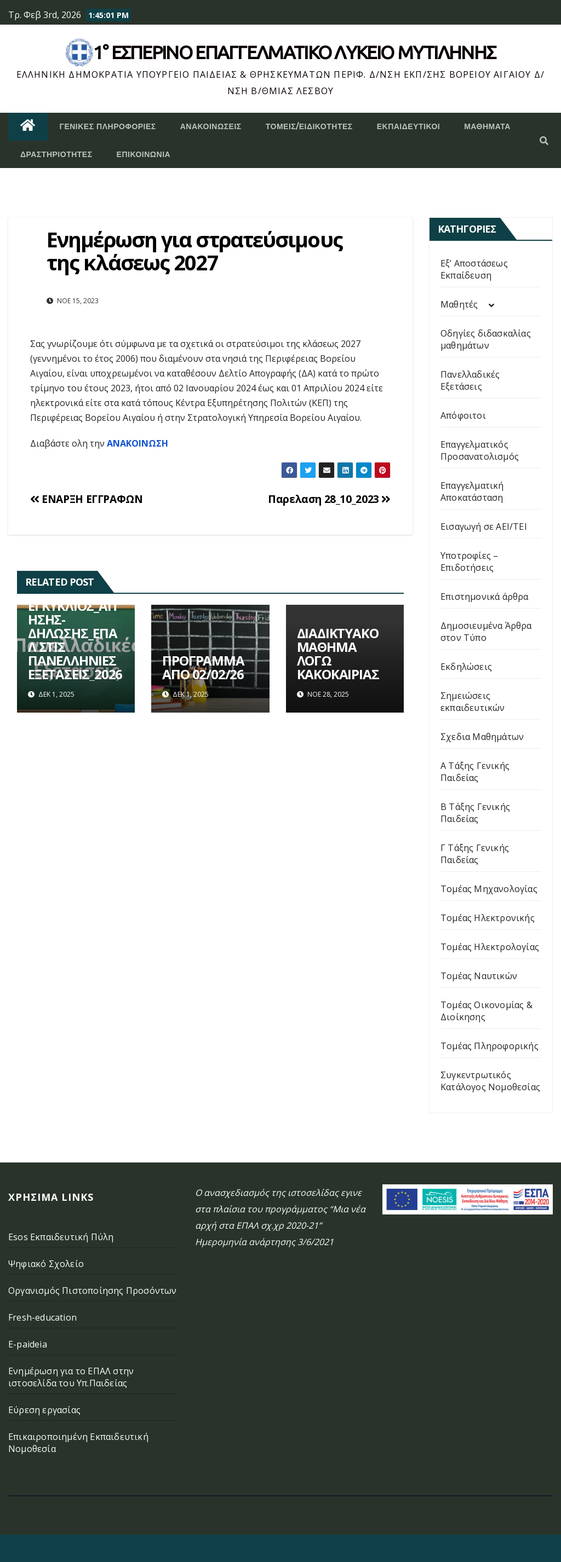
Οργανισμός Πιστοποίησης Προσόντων (92, 1291)
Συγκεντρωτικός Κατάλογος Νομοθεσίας (490, 1081)
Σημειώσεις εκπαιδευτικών (472, 702)
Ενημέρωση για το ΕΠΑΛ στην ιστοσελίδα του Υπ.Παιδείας (71, 1377)
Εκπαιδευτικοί (408, 126)
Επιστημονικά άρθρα (484, 597)
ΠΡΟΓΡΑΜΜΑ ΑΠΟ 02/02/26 (203, 667)
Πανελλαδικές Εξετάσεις (470, 380)
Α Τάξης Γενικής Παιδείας (475, 772)
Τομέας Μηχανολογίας (488, 889)
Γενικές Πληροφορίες (108, 126)
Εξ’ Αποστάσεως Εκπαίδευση (474, 269)
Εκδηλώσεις (466, 667)
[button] (544, 141)
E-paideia (27, 1344)
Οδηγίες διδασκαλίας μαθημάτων (485, 339)
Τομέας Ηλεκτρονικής (487, 918)
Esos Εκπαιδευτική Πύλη (60, 1237)
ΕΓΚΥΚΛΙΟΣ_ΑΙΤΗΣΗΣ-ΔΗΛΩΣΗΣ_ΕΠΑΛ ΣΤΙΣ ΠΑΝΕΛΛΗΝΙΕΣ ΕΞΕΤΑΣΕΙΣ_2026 (75, 640)
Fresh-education (42, 1317)
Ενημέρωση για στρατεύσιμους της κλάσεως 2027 (194, 250)
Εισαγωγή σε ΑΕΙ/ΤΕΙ (483, 526)
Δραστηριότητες (56, 154)
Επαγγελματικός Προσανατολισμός (479, 450)
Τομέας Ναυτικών (478, 976)
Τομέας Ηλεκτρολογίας (489, 947)
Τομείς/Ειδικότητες (309, 126)
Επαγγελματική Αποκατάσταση (472, 491)
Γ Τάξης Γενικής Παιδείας (474, 854)
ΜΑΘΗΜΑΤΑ (487, 126)
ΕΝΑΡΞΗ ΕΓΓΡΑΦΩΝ (86, 498)
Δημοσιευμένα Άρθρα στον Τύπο (486, 632)
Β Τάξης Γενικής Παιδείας (475, 813)
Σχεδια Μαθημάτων (482, 737)
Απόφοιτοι (463, 415)
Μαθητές (459, 304)
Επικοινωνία (144, 154)
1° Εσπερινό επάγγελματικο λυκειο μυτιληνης (294, 52)
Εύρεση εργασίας (44, 1410)
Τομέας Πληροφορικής (489, 1046)
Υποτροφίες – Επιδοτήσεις (469, 561)
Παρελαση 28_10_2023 (329, 498)
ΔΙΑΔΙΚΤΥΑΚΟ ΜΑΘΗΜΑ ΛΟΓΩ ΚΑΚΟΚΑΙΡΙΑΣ (338, 653)
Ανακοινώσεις (211, 126)
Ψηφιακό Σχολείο (46, 1264)
